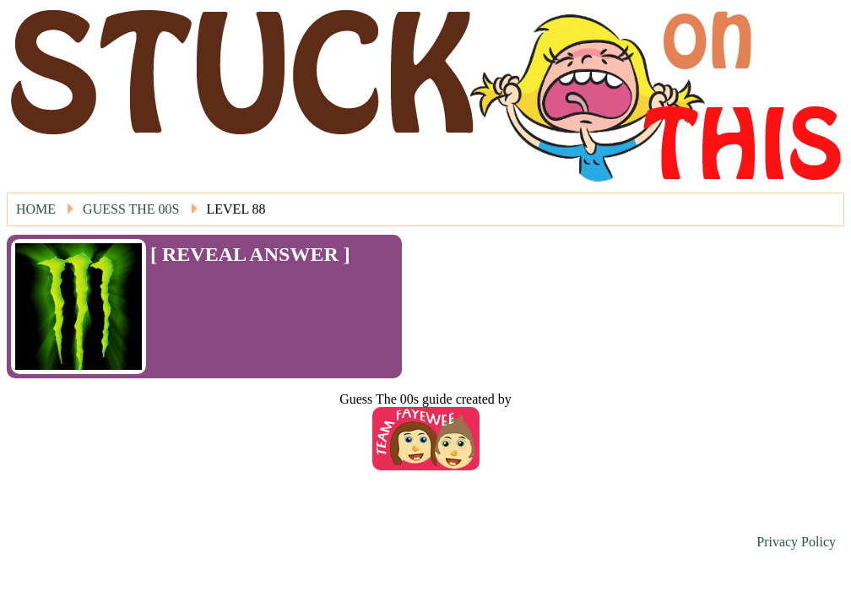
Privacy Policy (796, 542)
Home (36, 209)
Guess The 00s (131, 209)
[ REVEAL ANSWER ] (250, 254)
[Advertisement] (249, 291)
